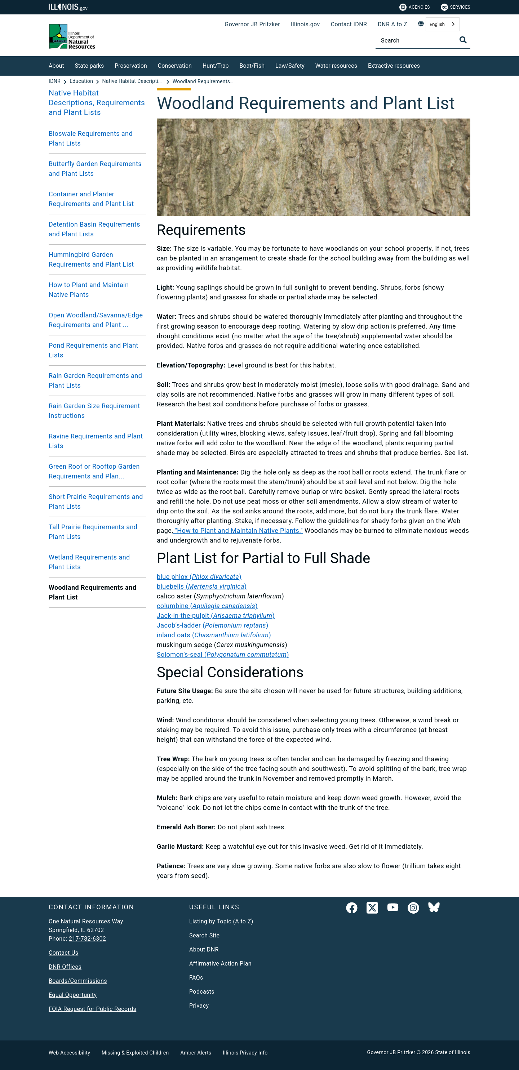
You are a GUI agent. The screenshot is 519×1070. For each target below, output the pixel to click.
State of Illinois (452, 1052)
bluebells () (202, 586)
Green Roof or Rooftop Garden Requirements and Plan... (94, 471)
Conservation (175, 65)
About (56, 65)
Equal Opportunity (73, 994)
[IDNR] (55, 81)
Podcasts (201, 991)
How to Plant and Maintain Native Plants (89, 289)
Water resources (336, 65)
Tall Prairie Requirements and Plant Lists (93, 531)
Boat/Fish (252, 65)
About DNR (204, 949)
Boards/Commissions (78, 980)
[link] (352, 909)
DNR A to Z (392, 24)
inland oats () (214, 635)
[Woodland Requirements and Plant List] (203, 81)
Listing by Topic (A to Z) (221, 921)
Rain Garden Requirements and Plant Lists (95, 380)
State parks (89, 65)
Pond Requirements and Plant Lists (93, 350)
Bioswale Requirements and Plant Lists (91, 138)
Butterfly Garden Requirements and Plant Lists (95, 168)
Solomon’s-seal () (223, 654)
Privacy (199, 1005)
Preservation (131, 65)
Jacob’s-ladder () (213, 625)
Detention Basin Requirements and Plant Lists (94, 229)
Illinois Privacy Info (245, 1053)
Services (455, 7)
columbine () (207, 606)
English (437, 24)
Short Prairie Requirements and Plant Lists (96, 501)
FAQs (196, 977)
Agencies (414, 7)
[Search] (423, 40)
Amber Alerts (196, 1053)
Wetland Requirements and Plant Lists (89, 562)
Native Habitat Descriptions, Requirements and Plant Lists (97, 103)
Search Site (204, 935)
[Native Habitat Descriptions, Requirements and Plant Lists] (133, 81)
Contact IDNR (349, 24)
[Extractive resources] (425, 64)
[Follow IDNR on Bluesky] (434, 909)
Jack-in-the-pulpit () (216, 615)
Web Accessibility (69, 1053)
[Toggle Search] (463, 40)
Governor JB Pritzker (252, 24)
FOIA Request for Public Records (92, 1009)
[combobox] (443, 24)
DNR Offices (65, 966)
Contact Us (63, 952)
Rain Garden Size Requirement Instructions (94, 410)
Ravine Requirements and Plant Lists (96, 441)
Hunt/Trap (216, 65)
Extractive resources (394, 65)
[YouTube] (393, 909)
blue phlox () (199, 576)
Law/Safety (290, 65)
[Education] (82, 81)
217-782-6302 (87, 938)
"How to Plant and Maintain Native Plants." (238, 530)
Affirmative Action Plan (220, 963)
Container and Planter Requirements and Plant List (91, 199)
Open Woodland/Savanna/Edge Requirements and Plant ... (96, 320)
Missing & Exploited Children (135, 1053)
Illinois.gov (305, 24)
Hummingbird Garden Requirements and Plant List (91, 259)
